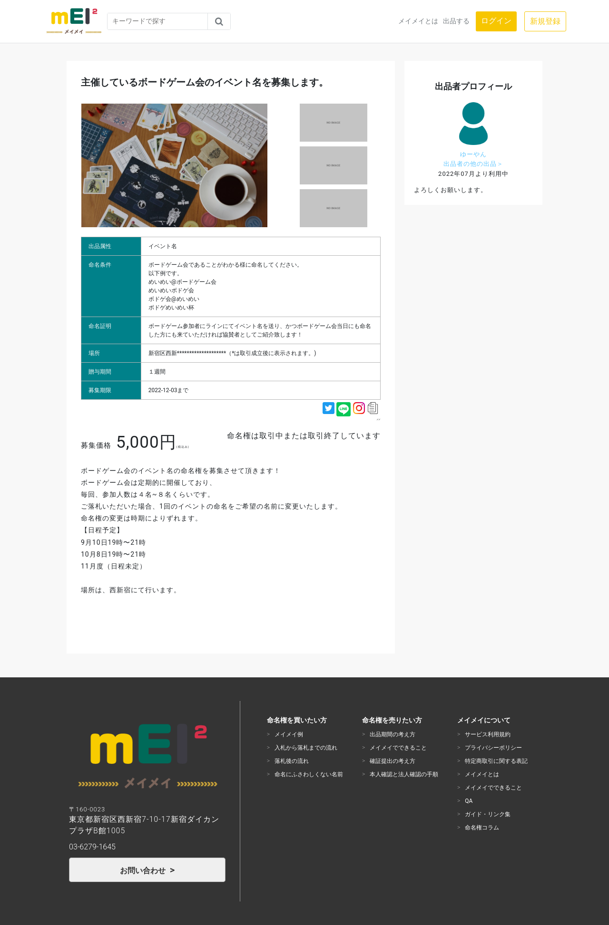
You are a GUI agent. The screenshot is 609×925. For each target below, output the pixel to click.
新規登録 (545, 21)
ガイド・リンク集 (488, 814)
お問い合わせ (143, 870)
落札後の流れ (292, 761)
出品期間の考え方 (392, 734)
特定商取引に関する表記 (496, 761)
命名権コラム (482, 827)
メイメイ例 (289, 734)
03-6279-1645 (92, 846)
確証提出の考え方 (392, 761)
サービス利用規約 (488, 734)
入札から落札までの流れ (306, 747)
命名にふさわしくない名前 (309, 774)
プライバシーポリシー (493, 747)
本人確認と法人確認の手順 (404, 774)
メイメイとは (418, 21)
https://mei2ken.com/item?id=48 (380, 420)
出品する (456, 21)
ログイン (496, 20)
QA (468, 801)
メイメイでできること (398, 747)
